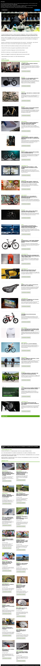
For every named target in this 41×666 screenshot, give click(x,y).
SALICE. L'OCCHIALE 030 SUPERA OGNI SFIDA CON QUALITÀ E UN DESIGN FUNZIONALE (7, 563)
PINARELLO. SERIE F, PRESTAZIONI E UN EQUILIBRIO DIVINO (8, 606)
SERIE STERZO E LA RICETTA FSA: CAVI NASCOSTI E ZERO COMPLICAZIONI (28, 270)
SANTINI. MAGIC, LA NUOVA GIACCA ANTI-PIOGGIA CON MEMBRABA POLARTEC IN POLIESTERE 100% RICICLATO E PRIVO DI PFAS (19, 458)
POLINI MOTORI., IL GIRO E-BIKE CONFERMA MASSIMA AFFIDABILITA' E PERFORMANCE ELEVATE (30, 241)
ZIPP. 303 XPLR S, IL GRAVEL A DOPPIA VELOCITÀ (8, 585)
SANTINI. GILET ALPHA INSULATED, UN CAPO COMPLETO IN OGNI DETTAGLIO (20, 586)
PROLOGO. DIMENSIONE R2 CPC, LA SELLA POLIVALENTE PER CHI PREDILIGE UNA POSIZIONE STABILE (8, 518)
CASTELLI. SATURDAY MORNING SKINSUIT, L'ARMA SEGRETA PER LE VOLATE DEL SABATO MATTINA (22, 541)
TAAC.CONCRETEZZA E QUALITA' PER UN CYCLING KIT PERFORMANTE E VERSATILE (22, 494)
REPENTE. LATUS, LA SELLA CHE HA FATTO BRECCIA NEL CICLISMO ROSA (29, 285)
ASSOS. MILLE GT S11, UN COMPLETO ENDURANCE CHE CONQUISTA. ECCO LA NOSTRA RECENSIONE (29, 197)
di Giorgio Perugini (19, 497)
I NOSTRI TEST (4, 460)
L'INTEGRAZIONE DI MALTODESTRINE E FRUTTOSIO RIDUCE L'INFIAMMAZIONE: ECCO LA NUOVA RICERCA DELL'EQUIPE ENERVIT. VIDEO (20, 455)
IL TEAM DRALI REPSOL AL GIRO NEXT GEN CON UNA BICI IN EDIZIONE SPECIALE (29, 374)
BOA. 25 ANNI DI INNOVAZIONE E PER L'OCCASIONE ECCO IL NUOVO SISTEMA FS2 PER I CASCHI (30, 403)
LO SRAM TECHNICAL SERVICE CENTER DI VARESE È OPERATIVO (29, 64)
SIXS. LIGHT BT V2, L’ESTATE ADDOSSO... (29, 343)
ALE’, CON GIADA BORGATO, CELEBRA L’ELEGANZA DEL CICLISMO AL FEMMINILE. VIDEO (18, 452)
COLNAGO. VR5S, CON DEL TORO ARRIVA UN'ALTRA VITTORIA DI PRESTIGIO (29, 211)
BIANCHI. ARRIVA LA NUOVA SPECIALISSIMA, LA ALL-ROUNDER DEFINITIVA (30, 152)
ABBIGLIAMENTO (24, 121)
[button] (39, 1)
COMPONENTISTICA (24, 62)
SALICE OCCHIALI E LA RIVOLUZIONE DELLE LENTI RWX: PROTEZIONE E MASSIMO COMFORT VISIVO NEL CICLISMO (29, 123)
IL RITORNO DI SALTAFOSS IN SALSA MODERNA (28, 315)
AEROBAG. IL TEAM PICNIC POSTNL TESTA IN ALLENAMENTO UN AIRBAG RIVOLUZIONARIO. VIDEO (20, 447)
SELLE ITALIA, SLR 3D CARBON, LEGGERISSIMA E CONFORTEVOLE (8, 650)
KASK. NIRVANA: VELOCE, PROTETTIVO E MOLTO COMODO (21, 630)
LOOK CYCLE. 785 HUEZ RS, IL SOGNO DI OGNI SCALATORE (30, 93)
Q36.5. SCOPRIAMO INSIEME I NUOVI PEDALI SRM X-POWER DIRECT (22, 652)
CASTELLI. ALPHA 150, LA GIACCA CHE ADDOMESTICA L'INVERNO (7, 628)
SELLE (22, 283)
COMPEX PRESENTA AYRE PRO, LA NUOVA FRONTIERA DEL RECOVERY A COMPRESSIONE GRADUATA (30, 138)
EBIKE (22, 239)
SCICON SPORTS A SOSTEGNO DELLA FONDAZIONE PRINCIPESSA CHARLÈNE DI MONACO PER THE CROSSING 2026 (29, 226)
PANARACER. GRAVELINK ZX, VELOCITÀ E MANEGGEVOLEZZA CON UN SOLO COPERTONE (22, 518)
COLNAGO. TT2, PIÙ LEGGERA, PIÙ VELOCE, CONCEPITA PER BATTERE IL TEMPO (29, 79)
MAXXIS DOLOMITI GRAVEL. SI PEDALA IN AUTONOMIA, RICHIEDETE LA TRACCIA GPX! (30, 182)
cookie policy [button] (15, 4)
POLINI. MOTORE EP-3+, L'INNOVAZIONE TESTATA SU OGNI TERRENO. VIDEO (16, 451)
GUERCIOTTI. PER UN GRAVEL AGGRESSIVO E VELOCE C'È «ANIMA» (22, 564)
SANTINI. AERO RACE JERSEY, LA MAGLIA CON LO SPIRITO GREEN (7, 539)
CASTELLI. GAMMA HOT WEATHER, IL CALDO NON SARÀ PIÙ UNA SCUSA (30, 359)
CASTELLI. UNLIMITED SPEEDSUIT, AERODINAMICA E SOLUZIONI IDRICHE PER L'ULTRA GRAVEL (8, 496)
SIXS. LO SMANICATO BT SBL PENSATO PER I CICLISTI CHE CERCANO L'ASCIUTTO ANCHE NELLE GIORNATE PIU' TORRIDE (30, 329)
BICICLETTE (23, 77)
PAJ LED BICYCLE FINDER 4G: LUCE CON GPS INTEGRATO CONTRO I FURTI (29, 300)
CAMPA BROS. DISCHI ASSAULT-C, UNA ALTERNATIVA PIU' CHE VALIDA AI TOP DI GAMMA (29, 167)
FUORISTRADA (23, 180)
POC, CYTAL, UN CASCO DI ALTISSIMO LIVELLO (21, 608)
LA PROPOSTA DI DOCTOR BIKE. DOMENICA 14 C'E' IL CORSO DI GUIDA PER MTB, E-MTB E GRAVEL (30, 388)
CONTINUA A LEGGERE (26, 71)
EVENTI (22, 224)
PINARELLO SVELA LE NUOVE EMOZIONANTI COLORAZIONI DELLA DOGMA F (30, 108)
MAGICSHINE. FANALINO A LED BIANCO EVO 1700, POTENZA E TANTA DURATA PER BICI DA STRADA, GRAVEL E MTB (30, 256)
